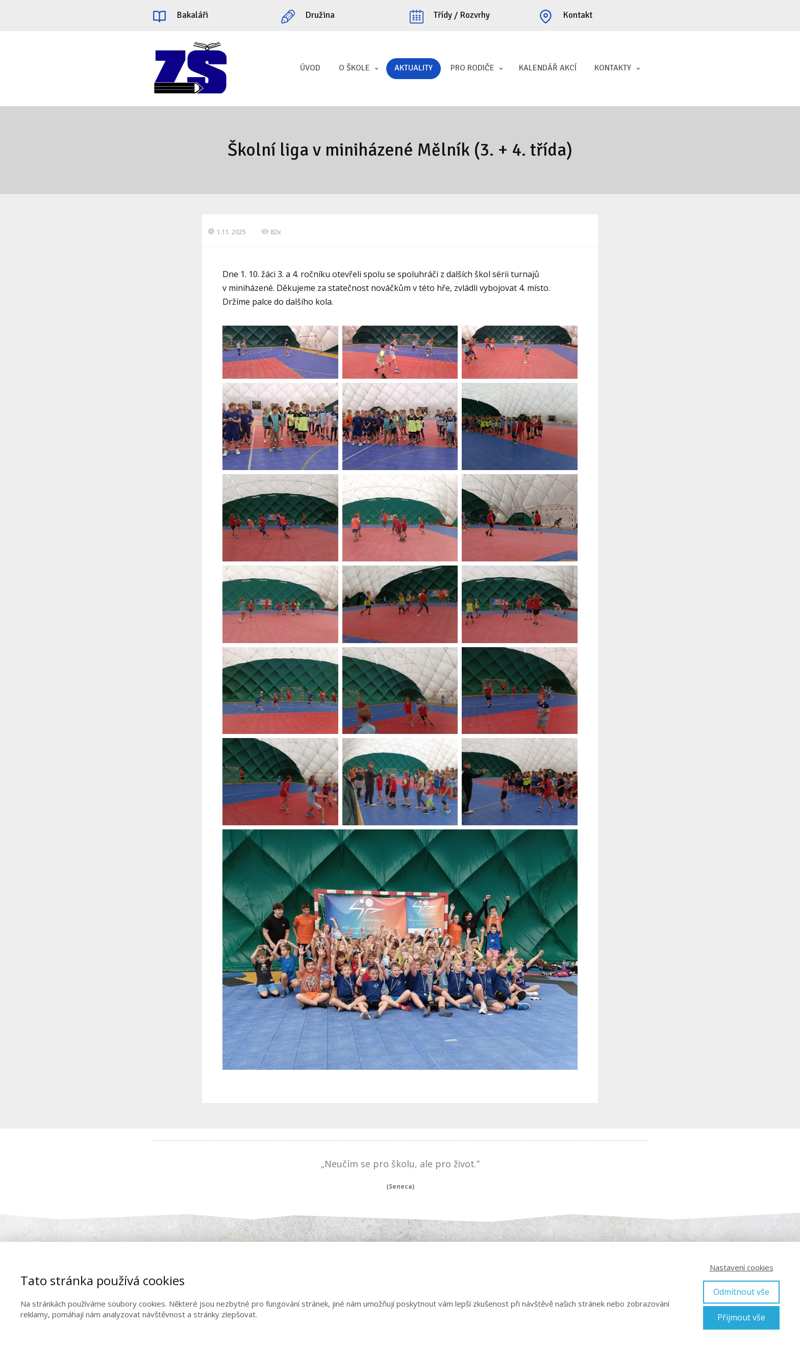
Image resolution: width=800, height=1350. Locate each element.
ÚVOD (310, 68)
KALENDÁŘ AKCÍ (548, 68)
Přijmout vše (741, 1317)
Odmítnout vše (741, 1291)
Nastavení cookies (741, 1267)
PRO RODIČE (472, 68)
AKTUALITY (413, 68)
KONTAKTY (612, 68)
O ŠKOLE (354, 68)
